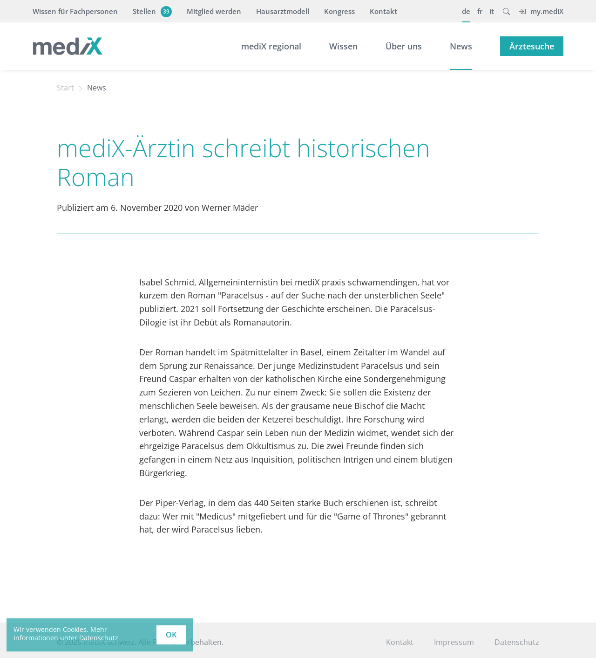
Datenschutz (516, 642)
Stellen (151, 11)
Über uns (404, 46)
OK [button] (171, 635)
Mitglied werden (214, 11)
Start (65, 87)
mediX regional (271, 46)
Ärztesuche (531, 46)
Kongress (339, 11)
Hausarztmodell (282, 11)
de (466, 11)
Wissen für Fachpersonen (75, 11)
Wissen (343, 46)
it (491, 11)
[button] (506, 11)
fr (479, 11)
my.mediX (541, 11)
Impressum (454, 642)
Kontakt (383, 11)
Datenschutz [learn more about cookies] (98, 637)
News (461, 46)
